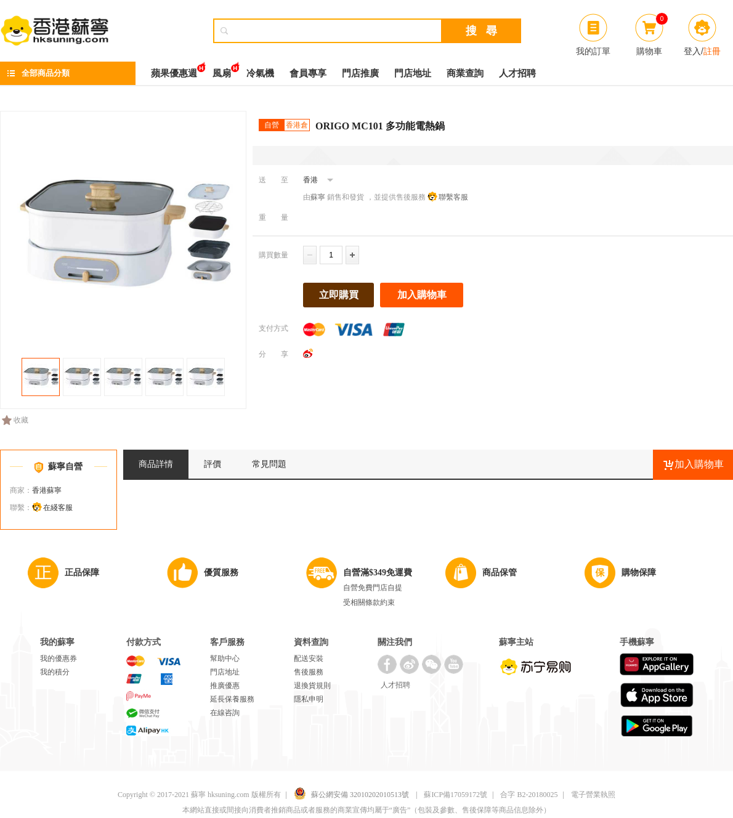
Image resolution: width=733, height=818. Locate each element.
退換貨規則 (312, 685)
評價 (212, 464)
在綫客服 (58, 507)
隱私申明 (308, 699)
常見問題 (269, 464)
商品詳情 (156, 464)
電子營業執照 (593, 794)
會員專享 (308, 73)
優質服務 (221, 572)
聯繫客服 (453, 197)
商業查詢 (465, 73)
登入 (692, 51)
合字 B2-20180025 (528, 794)
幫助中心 (225, 658)
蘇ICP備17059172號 (455, 794)
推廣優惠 (225, 685)
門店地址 (412, 73)
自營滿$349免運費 (377, 572)
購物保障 (639, 572)
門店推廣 (360, 73)
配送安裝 (308, 658)
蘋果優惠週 (174, 70)
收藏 (15, 420)
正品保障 (82, 572)
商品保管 (499, 572)
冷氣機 (260, 73)
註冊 (712, 51)
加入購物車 (422, 295)
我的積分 (55, 672)
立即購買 (338, 295)
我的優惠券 (58, 658)
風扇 (222, 70)
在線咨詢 (225, 712)
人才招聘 (517, 73)
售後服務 (308, 672)
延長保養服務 (232, 699)
